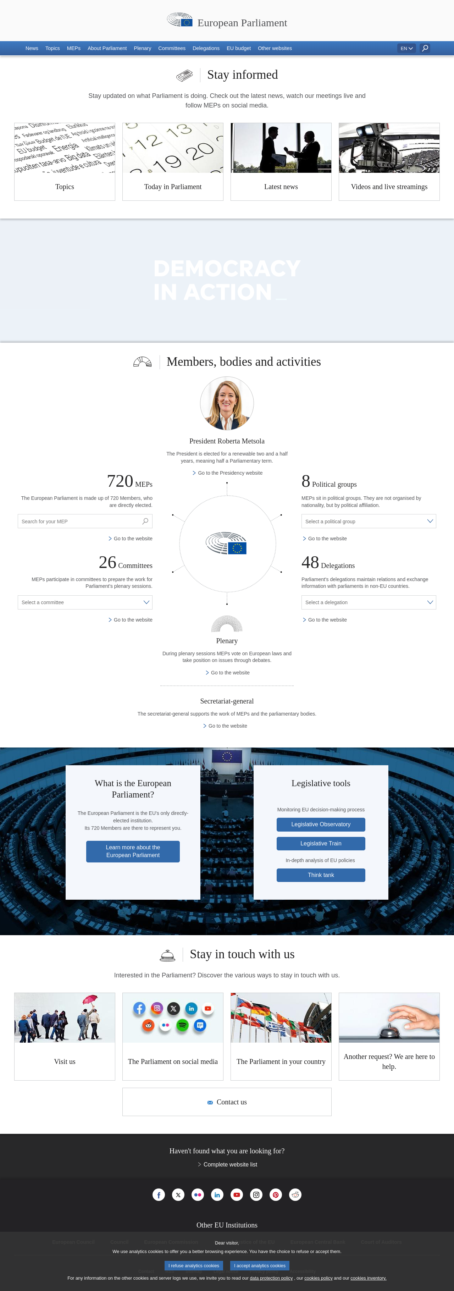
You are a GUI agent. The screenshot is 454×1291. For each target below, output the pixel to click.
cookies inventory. (368, 1278)
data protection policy (271, 1278)
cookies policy (318, 1278)
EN (404, 48)
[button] (32, 48)
